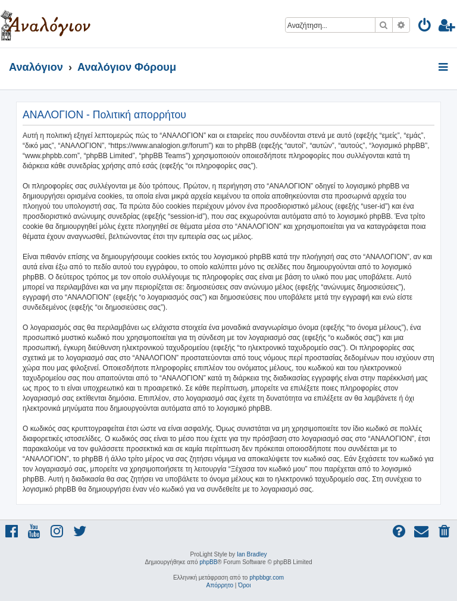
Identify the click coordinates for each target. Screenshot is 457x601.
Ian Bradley (252, 554)
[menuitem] (425, 27)
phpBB (208, 562)
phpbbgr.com (266, 577)
